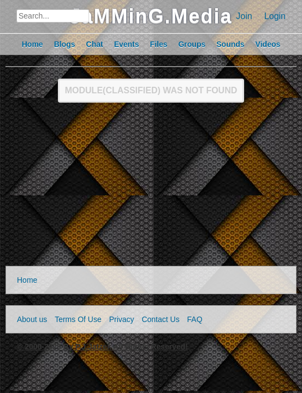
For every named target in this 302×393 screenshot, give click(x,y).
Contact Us (160, 319)
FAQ (195, 319)
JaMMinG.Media (150, 16)
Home (27, 280)
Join (244, 16)
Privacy (121, 319)
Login (275, 16)
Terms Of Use (78, 319)
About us (32, 319)
